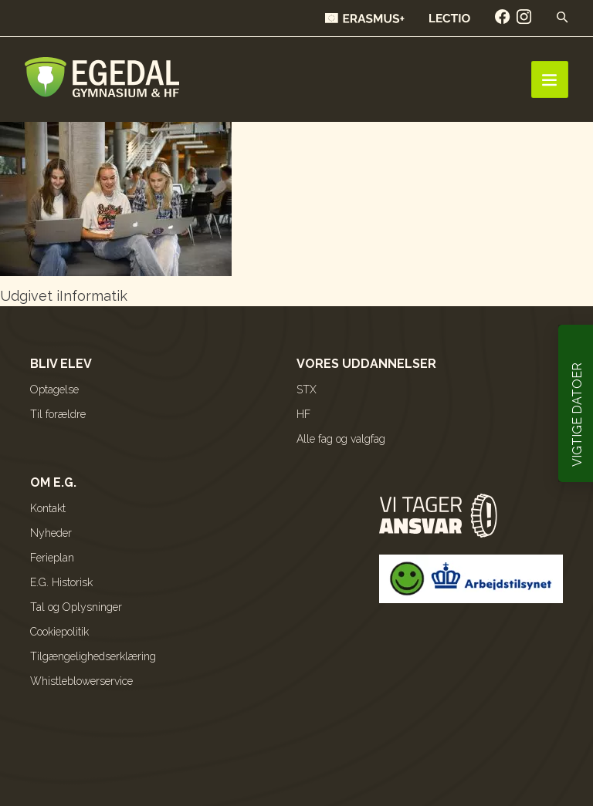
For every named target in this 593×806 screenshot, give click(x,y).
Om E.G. (53, 482)
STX (306, 389)
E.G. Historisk (61, 582)
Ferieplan (52, 557)
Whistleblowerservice (81, 681)
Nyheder (51, 533)
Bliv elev (61, 363)
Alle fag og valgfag (340, 439)
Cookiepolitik (59, 632)
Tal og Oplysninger (76, 607)
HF (303, 414)
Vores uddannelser (366, 363)
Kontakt (48, 508)
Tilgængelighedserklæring (93, 656)
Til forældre (58, 414)
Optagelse (54, 389)
